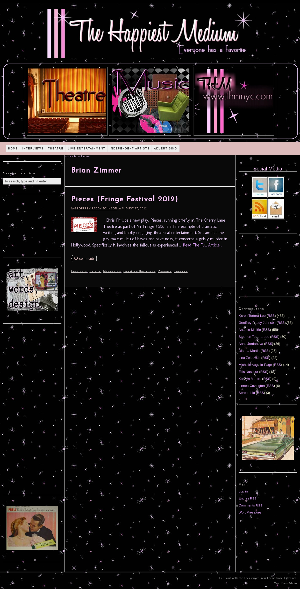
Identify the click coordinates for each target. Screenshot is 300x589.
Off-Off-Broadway (140, 271)
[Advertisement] (32, 225)
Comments (250, 505)
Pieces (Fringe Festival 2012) (124, 199)
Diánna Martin (249, 351)
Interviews (33, 148)
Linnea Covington (252, 386)
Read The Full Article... (202, 245)
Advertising (165, 148)
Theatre (55, 148)
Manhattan (112, 271)
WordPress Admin (285, 583)
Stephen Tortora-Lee (254, 337)
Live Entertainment (86, 148)
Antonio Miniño (250, 330)
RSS (271, 316)
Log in (243, 491)
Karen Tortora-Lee (252, 316)
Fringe (95, 271)
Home (13, 148)
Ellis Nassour (248, 372)
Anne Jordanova (251, 344)
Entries (248, 498)
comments (84, 258)
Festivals (79, 271)
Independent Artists (130, 148)
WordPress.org (250, 512)
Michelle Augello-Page (255, 365)
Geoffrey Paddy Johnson (95, 208)
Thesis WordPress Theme (259, 578)
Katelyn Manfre (250, 379)
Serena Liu (247, 393)
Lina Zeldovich (249, 358)
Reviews (165, 271)
